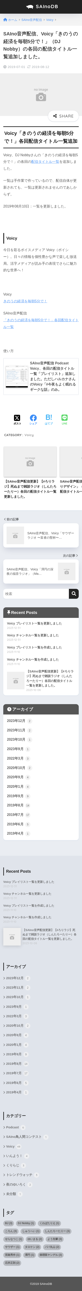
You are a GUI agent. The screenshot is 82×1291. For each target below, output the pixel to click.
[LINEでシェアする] (64, 420)
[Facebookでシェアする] (33, 420)
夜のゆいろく (19, 1184)
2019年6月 (18, 824)
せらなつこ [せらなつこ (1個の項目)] (13, 1239)
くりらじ (16, 1165)
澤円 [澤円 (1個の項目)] (29, 1254)
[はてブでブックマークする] (49, 420)
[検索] (74, 594)
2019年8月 (18, 805)
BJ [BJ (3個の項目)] (8, 1223)
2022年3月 (18, 758)
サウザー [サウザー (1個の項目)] (12, 1247)
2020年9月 (18, 777)
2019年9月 (18, 796)
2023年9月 (18, 749)
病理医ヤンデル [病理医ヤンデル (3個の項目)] (51, 1254)
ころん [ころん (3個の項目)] (11, 1231)
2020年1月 (18, 787)
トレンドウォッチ (22, 1175)
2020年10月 (19, 768)
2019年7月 (18, 815)
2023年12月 (19, 721)
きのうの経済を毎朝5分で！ (25, 301)
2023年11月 (19, 730)
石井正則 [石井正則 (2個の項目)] (12, 1262)
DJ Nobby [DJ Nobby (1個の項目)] (26, 1223)
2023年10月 (19, 739)
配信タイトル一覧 (45, 161)
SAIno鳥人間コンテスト (27, 1137)
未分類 (14, 1194)
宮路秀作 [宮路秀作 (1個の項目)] (12, 1254)
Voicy (29, 435)
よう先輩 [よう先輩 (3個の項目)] (54, 1239)
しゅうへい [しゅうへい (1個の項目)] (30, 1231)
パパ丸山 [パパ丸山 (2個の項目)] (52, 1247)
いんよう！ (17, 1156)
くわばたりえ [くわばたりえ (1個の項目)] (49, 1223)
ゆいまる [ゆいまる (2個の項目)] (35, 1239)
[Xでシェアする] (17, 420)
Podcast (16, 1127)
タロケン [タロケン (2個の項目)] (32, 1247)
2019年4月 (18, 833)
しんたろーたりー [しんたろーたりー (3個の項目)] (57, 1231)
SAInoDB (41, 7)
